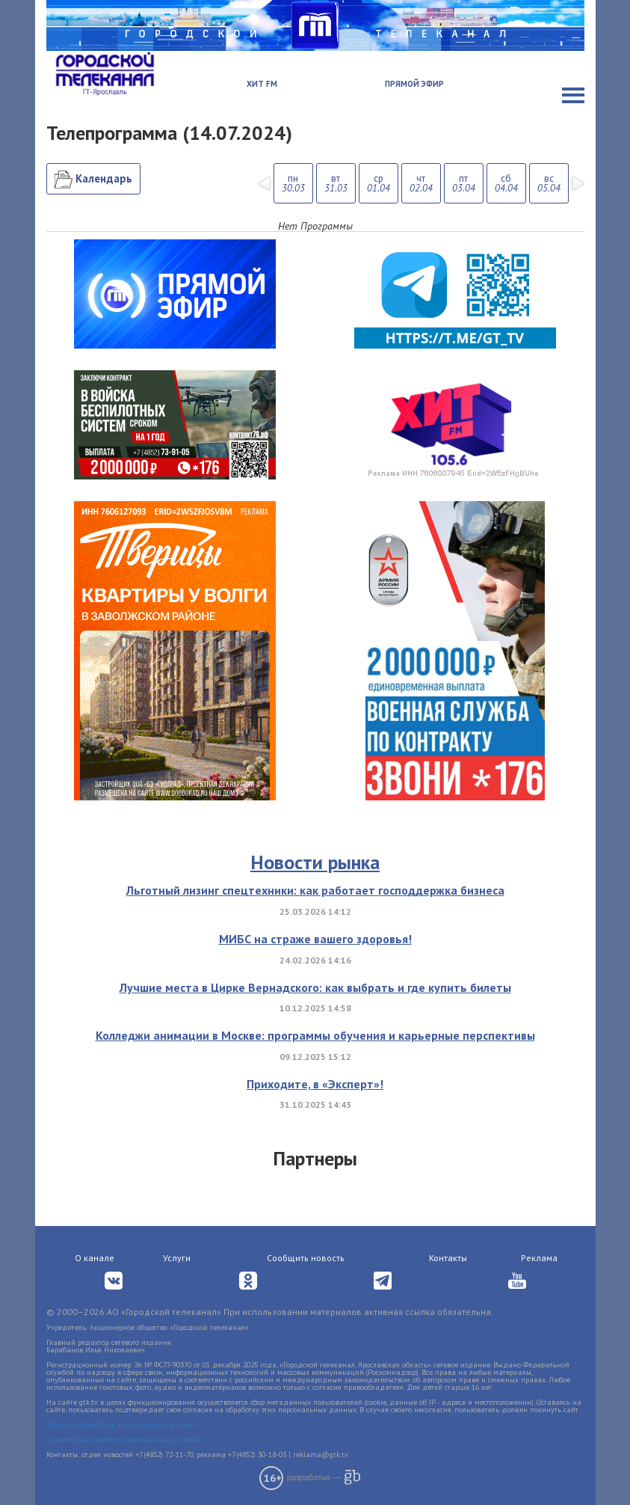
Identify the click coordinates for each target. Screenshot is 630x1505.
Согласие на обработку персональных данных (125, 1439)
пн (293, 183)
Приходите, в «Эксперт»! (315, 1083)
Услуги (177, 1257)
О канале (94, 1257)
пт (463, 183)
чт (421, 183)
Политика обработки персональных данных (121, 1424)
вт (336, 183)
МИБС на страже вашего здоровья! (315, 938)
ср (378, 183)
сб (506, 183)
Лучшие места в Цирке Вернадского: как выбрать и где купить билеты (315, 987)
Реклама (539, 1257)
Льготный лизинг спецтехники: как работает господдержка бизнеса (315, 890)
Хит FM (262, 84)
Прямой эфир (414, 84)
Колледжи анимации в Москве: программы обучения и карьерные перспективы (315, 1035)
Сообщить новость (306, 1257)
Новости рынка (315, 862)
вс (548, 183)
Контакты (448, 1257)
